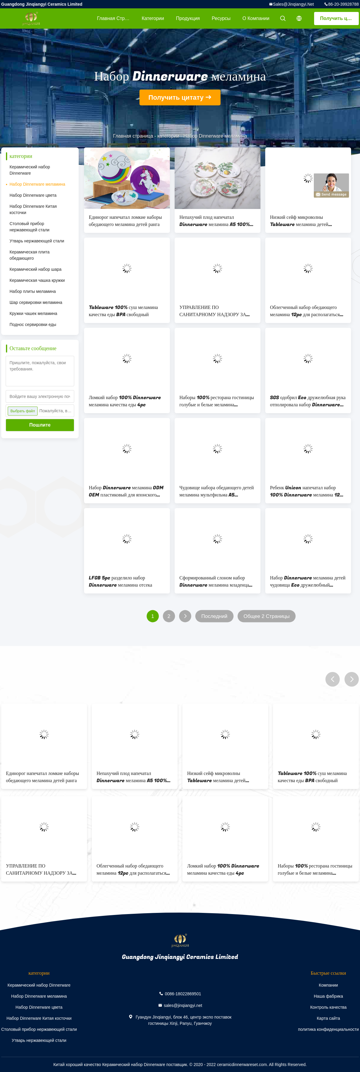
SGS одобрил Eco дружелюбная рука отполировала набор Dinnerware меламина (308, 401)
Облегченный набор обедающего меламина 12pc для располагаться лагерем (305, 311)
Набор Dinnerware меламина (37, 184)
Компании (328, 985)
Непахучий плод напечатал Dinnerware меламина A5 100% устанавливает (214, 221)
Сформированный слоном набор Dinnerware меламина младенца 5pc (214, 581)
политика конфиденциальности (328, 1029)
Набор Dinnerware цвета (33, 195)
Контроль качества (328, 1007)
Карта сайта (328, 1018)
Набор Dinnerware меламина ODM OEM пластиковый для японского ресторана (126, 491)
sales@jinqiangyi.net (293, 4)
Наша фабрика (328, 996)
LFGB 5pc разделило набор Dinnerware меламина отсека (120, 581)
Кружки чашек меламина (33, 313)
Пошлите (39, 424)
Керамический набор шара (35, 269)
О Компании (256, 18)
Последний (214, 616)
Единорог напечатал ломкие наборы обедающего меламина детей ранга (125, 221)
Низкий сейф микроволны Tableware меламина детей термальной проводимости (299, 221)
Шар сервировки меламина (36, 302)
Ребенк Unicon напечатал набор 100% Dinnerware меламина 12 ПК (305, 491)
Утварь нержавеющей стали (37, 241)
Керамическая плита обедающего (29, 255)
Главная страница (116, 18)
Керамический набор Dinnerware (30, 170)
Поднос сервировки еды (33, 324)
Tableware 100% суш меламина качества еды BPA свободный (123, 311)
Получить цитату (339, 18)
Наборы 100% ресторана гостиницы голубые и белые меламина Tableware (216, 401)
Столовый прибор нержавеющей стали (29, 226)
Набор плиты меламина (33, 291)
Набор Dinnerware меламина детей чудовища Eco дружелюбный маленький (307, 581)
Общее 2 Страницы (266, 616)
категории (153, 18)
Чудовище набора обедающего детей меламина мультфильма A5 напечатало (216, 491)
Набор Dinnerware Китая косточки (33, 209)
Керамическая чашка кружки (37, 280)
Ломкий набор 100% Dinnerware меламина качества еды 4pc (125, 401)
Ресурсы (221, 18)
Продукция (188, 18)
